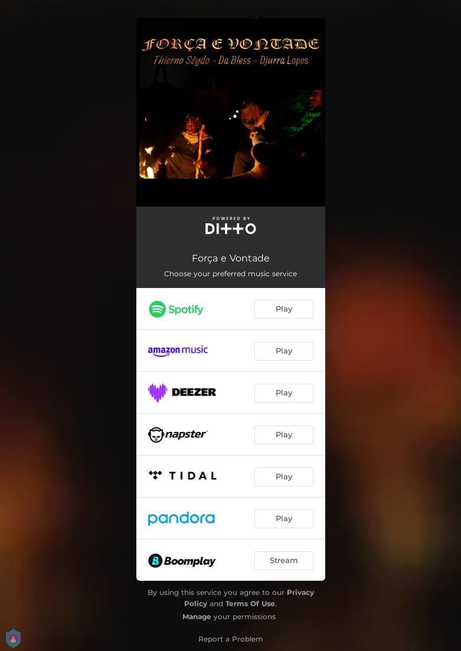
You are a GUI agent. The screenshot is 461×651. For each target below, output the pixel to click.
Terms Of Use (250, 603)
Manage (196, 616)
